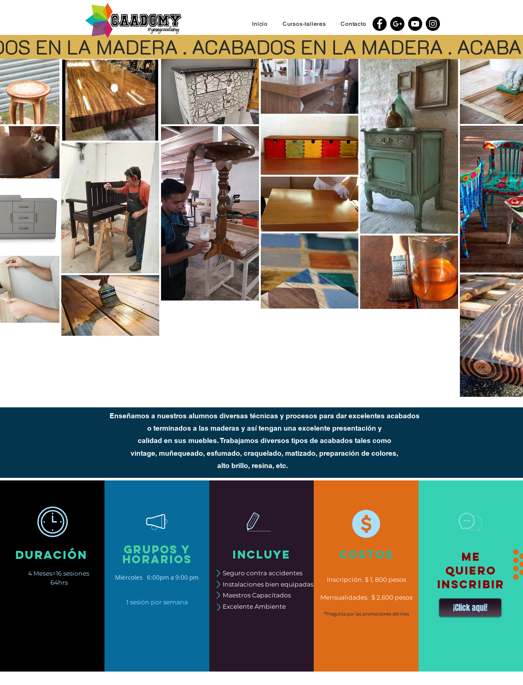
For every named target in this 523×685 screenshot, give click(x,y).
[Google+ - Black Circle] (397, 24)
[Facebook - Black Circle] (379, 24)
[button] (304, 24)
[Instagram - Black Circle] (433, 24)
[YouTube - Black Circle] (415, 24)
